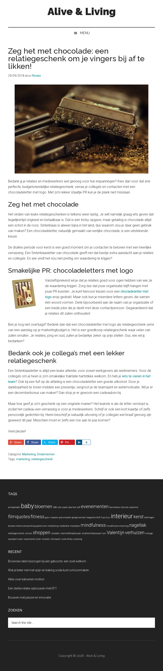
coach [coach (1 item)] (65, 507)
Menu (85, 33)
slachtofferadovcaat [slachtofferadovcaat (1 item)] (70, 533)
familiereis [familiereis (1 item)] (115, 507)
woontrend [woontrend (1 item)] (29, 539)
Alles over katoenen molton (26, 579)
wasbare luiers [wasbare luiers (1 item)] (15, 539)
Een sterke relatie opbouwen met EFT (32, 588)
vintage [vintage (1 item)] (149, 533)
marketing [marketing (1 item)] (53, 526)
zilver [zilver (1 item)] (38, 539)
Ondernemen (46, 454)
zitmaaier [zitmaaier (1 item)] (55, 539)
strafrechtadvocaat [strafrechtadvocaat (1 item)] (91, 533)
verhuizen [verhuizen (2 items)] (135, 532)
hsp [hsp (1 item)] (103, 517)
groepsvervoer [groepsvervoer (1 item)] (79, 517)
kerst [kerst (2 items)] (138, 516)
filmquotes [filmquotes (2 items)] (19, 516)
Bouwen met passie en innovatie (29, 597)
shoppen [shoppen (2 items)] (41, 532)
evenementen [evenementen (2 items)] (95, 506)
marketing (23, 459)
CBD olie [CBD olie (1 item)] (57, 507)
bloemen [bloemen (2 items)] (43, 506)
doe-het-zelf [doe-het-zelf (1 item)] (74, 507)
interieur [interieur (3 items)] (122, 516)
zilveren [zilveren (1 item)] (46, 539)
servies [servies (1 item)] (28, 533)
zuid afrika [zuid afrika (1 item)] (67, 539)
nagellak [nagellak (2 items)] (137, 525)
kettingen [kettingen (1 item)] (149, 517)
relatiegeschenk (42, 459)
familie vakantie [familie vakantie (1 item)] (129, 507)
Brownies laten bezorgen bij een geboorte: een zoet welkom (47, 561)
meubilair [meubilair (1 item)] (75, 526)
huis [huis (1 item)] (107, 517)
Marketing (29, 454)
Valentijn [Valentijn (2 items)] (115, 532)
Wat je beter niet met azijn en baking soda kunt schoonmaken (48, 570)
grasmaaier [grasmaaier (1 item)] (65, 517)
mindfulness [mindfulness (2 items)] (93, 525)
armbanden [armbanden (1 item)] (14, 507)
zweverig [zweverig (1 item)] (77, 539)
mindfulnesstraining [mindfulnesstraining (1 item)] (117, 526)
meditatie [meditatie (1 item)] (64, 526)
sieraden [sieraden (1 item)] (55, 533)
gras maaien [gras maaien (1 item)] (51, 517)
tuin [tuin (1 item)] (104, 533)
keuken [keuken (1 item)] (12, 526)
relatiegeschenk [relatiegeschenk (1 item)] (16, 533)
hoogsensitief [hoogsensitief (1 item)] (93, 517)
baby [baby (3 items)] (27, 506)
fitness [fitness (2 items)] (37, 516)
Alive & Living (82, 11)
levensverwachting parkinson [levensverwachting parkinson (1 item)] (31, 526)
